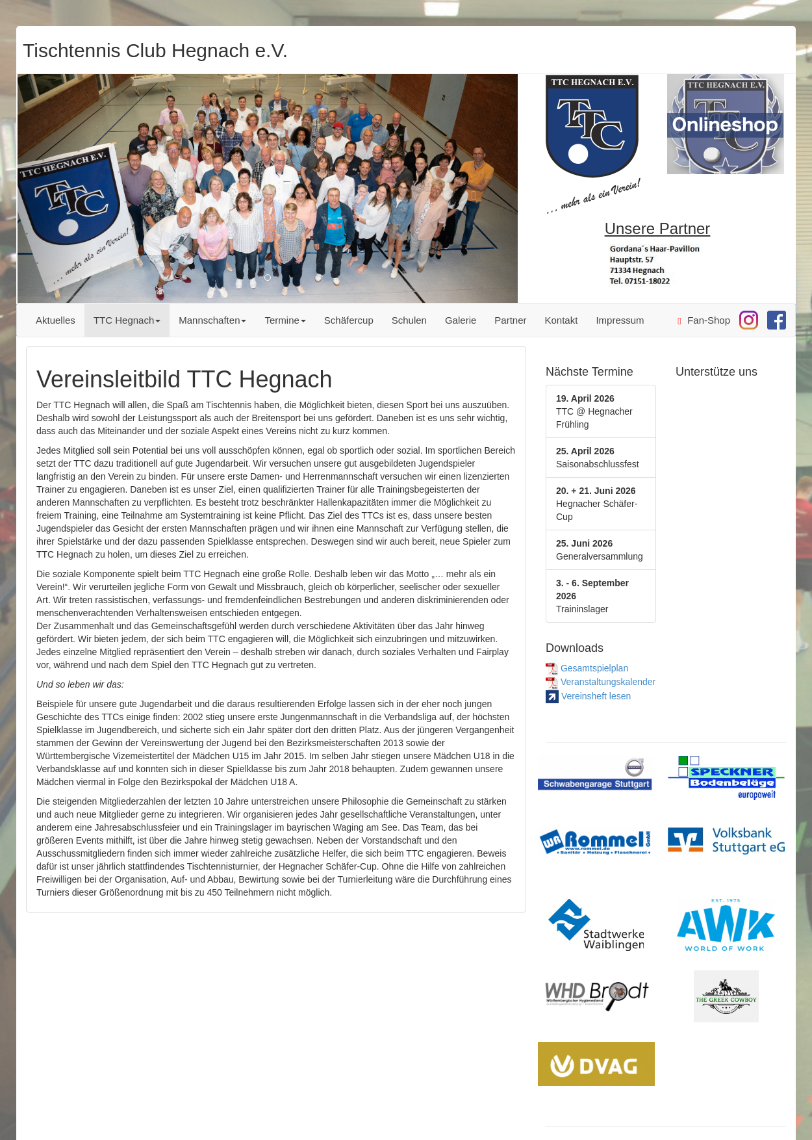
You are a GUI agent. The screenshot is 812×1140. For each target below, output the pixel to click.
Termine (284, 320)
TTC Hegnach (127, 320)
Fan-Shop (704, 320)
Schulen (409, 320)
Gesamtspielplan (587, 668)
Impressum (620, 320)
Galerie (460, 320)
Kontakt (561, 320)
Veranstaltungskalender (600, 682)
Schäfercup (349, 320)
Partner (510, 320)
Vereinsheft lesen (588, 696)
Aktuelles (55, 320)
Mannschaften (212, 320)
